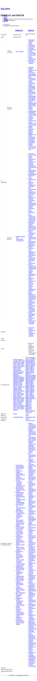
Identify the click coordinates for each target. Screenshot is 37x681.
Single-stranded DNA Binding (32, 96)
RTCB (22, 399)
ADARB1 (15, 360)
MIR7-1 (27, 393)
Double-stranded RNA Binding (33, 103)
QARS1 (15, 396)
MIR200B (33, 378)
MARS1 (20, 389)
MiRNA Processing (18, 608)
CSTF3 (22, 365)
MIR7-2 (32, 393)
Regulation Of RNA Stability (19, 556)
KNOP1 (15, 386)
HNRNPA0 (20, 373)
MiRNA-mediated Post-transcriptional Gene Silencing (20, 238)
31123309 (31, 354)
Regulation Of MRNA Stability (32, 227)
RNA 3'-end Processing (19, 594)
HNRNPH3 (16, 380)
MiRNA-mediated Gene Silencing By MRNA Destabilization (32, 503)
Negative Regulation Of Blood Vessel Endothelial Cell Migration (32, 637)
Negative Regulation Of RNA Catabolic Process (20, 583)
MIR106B (27, 361)
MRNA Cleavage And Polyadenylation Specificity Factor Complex (20, 547)
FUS (23, 371)
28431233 (12, 20)
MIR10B (27, 362)
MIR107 (33, 361)
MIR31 (32, 387)
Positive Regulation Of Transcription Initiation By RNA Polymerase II (32, 260)
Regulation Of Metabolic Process (32, 580)
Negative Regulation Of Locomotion (32, 584)
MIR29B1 (32, 386)
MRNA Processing (18, 477)
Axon (30, 56)
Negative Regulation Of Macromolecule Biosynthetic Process (32, 478)
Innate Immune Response (32, 229)
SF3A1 (15, 400)
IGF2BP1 (15, 384)
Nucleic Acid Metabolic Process (20, 474)
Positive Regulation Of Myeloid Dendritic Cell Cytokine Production (32, 161)
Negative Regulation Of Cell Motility (32, 576)
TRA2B (19, 406)
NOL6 (18, 391)
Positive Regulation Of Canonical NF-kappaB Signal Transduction (32, 218)
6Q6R (32, 420)
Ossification (31, 153)
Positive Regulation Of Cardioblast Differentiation (32, 253)
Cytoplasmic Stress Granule (32, 53)
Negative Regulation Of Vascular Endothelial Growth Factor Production (32, 617)
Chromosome (32, 46)
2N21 (30, 420)
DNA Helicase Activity (32, 94)
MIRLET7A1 (32, 398)
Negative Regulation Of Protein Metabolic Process (32, 609)
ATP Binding (32, 112)
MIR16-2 (27, 371)
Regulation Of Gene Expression (20, 620)
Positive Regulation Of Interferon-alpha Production (32, 203)
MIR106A (32, 360)
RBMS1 (23, 397)
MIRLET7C (28, 404)
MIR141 (33, 365)
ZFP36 (30, 412)
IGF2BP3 (15, 385)
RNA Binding (32, 98)
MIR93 (32, 397)
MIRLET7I (28, 410)
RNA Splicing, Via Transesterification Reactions (20, 507)
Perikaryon (31, 60)
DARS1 (15, 366)
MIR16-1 (32, 369)
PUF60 (22, 393)
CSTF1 (15, 365)
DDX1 (19, 366)
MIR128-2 (28, 364)
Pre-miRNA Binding (31, 143)
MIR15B (27, 369)
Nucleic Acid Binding (32, 90)
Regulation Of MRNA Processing (19, 553)
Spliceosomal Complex (19, 534)
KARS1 (20, 385)
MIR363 (32, 390)
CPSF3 (18, 363)
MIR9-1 (32, 394)
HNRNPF (21, 377)
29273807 (31, 346)
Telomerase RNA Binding (32, 140)
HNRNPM (20, 381)
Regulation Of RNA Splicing (19, 511)
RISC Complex (20, 51)
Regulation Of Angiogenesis (32, 551)
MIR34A (27, 388)
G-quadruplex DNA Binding (32, 138)
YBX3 (18, 408)
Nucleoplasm (32, 45)
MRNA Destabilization (32, 524)
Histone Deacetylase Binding (31, 129)
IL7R (30, 358)
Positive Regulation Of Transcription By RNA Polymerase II (33, 238)
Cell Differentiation (32, 188)
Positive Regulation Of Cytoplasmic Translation (32, 321)
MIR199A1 (28, 373)
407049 (15, 413)
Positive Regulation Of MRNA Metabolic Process (32, 564)
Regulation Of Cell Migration (32, 657)
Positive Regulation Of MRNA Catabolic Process (32, 531)
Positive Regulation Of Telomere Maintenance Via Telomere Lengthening (32, 308)
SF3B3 (14, 402)
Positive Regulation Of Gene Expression (20, 612)
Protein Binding (32, 111)
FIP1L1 (20, 371)
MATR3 (15, 391)
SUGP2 (20, 403)
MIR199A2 (28, 375)
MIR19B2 (33, 376)
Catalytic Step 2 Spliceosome (20, 529)
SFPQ (21, 402)
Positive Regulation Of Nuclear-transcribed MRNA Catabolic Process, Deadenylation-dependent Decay (32, 286)
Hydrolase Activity (31, 118)
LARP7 (19, 386)
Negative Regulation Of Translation (32, 185)
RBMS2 (15, 399)
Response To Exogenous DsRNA (32, 223)
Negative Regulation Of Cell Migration (32, 555)
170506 (27, 413)
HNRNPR (15, 382)
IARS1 (20, 382)
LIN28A (15, 388)
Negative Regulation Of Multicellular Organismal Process (32, 594)
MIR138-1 (33, 364)
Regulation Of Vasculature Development (32, 559)
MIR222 (27, 384)
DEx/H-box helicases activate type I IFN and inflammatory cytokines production (32, 332)
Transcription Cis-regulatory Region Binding (32, 74)
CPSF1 (22, 362)
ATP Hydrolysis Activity (32, 121)
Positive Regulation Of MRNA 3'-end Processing (32, 192)
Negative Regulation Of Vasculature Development (32, 547)
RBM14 (15, 397)
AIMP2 (20, 360)
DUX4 (27, 358)
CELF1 (19, 362)
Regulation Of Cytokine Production (32, 654)
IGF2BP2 (20, 384)
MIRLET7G (28, 409)
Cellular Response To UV (32, 213)
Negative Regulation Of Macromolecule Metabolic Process (32, 490)
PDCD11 (15, 392)
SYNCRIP (20, 404)
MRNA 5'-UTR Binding (32, 135)
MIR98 (27, 398)
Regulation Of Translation (32, 172)
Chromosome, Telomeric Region (32, 41)
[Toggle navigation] (1, 13)
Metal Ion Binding (31, 132)
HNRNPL (15, 381)
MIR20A (32, 380)
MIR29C (27, 387)
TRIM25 (23, 406)
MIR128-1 (32, 362)
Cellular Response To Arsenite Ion (32, 302)
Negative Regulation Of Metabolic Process (32, 496)
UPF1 (14, 407)
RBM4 (19, 397)
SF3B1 (18, 400)
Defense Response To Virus (32, 248)
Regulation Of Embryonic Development (32, 244)
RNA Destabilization (32, 527)
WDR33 (22, 407)
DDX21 (23, 366)
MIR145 (32, 367)
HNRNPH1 (16, 378)
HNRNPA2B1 (16, 375)
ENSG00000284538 (18, 417)
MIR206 (27, 380)
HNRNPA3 (16, 377)
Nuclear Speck (32, 55)
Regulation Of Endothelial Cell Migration (32, 629)
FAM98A (15, 371)
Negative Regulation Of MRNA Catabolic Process (20, 589)
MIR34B (32, 388)
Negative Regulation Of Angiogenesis (32, 543)
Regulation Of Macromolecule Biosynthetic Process (32, 520)
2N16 (26, 420)
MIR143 (27, 367)
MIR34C (27, 390)
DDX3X (15, 367)
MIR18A (27, 372)
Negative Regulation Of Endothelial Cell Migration (32, 643)
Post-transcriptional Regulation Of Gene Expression (20, 520)
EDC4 (18, 369)
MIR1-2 (27, 360)
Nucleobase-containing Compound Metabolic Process (20, 483)
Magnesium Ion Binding (32, 70)
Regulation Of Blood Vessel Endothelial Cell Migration (32, 624)
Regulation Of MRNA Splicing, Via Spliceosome (20, 568)
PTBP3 (18, 393)
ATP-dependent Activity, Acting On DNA (32, 115)
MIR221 (32, 383)
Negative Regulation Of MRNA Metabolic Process (20, 541)
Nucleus (30, 44)
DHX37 (15, 369)
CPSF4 (22, 363)
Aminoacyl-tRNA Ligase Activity (20, 564)
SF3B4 (18, 402)
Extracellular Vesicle (32, 507)
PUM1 (14, 395)
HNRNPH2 (22, 378)
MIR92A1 (32, 395)
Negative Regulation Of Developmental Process (32, 601)
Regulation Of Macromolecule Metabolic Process (32, 538)
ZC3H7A (22, 408)
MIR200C (27, 379)
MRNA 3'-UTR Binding (32, 106)
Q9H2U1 (27, 418)
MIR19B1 (27, 376)
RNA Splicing (19, 487)
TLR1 (26, 412)
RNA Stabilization (20, 592)
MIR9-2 (27, 395)
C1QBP (15, 362)
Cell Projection (32, 59)
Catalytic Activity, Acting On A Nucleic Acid (32, 147)
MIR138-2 (28, 365)
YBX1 (14, 408)
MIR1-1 (34, 358)
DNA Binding (32, 92)
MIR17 (32, 371)
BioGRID (6, 25)
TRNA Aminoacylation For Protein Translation (20, 560)
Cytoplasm (31, 48)
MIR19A (33, 375)
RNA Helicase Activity (32, 101)
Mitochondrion (32, 49)
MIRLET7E (28, 406)
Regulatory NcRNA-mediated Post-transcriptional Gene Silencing (32, 431)
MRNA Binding (20, 492)
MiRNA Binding (20, 527)
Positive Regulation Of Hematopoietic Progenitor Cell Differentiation (32, 296)
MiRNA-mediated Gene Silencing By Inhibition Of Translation (32, 471)
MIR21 (32, 382)
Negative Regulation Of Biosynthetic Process (32, 484)
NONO (22, 391)
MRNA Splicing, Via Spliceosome (20, 503)
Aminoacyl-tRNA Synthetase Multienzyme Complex (20, 515)
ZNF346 (15, 410)
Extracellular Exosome (32, 62)
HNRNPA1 (16, 374)
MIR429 (27, 391)
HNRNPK (21, 380)
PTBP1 (15, 393)
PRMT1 (20, 392)
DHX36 (31, 30)
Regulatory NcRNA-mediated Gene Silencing (32, 443)
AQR (23, 360)
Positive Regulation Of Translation (32, 233)
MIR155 (27, 368)
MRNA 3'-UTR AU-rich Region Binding (32, 125)
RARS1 (19, 396)
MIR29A (27, 386)
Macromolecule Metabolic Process (20, 489)
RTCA (18, 399)
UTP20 (18, 407)
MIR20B (27, 382)
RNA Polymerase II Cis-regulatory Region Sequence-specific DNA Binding (32, 81)
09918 (27, 415)
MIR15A (32, 368)
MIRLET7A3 (28, 401)
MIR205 (33, 379)
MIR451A (32, 391)
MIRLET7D (28, 405)
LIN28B (19, 388)
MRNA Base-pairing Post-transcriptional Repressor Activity (32, 449)
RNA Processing (20, 466)
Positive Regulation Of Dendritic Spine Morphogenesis (32, 266)
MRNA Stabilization (19, 597)
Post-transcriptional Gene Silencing (32, 437)
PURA (21, 395)
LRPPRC (15, 389)
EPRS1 (20, 370)
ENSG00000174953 (30, 417)
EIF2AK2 (15, 370)
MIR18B (32, 372)
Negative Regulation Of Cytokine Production (32, 570)
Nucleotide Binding (31, 68)
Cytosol (30, 50)
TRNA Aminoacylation (20, 575)
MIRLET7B (28, 402)
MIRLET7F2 (28, 408)
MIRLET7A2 (28, 399)
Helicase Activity (31, 109)
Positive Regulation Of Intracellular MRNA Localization (32, 315)
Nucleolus (18, 618)
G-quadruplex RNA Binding (32, 87)
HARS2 (15, 373)
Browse (5, 17)
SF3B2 (22, 400)
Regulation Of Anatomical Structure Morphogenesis (32, 664)
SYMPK (15, 404)
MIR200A (27, 378)
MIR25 (31, 384)
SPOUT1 (15, 403)
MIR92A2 (19, 30)
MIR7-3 (27, 394)
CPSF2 (15, 363)
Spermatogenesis (33, 174)
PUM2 (18, 395)
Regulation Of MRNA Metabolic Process (20, 497)
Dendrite (31, 57)
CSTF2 (18, 365)
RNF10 (33, 410)
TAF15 (15, 406)
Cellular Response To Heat (32, 208)
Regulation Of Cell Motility (32, 659)
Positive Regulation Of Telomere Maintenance (32, 198)
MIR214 (27, 383)
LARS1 (23, 386)
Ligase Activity (20, 580)
